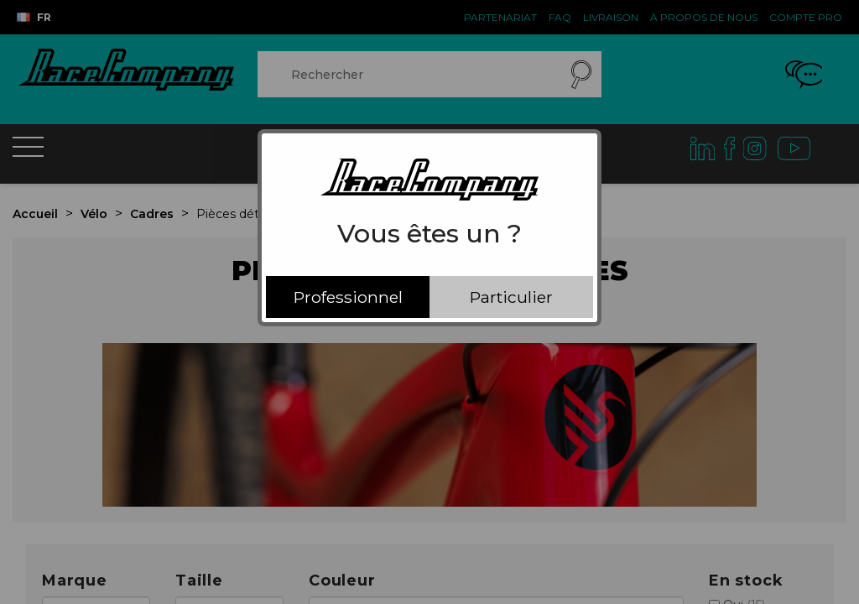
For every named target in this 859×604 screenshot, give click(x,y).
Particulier (511, 297)
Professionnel (348, 297)
